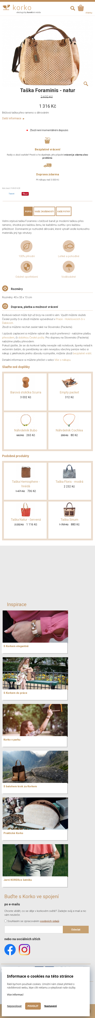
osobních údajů (49, 921)
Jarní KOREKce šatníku (18, 879)
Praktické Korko (13, 833)
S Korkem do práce (15, 692)
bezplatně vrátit (82, 353)
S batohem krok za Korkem (20, 786)
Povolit (33, 1006)
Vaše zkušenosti (44, 211)
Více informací (15, 994)
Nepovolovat (14, 1006)
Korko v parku (12, 739)
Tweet (11, 194)
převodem (8, 337)
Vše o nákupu (63, 359)
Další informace (13, 118)
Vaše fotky (63, 211)
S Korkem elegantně (16, 646)
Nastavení (50, 1006)
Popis (28, 211)
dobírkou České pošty (31, 337)
